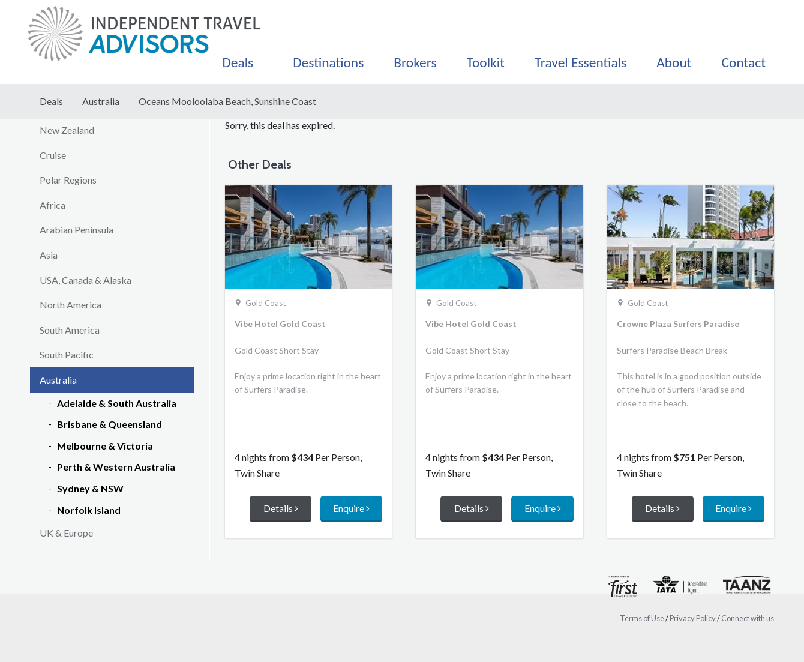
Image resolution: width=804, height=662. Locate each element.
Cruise (53, 155)
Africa (52, 205)
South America (70, 330)
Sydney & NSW (90, 488)
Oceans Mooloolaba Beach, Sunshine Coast (227, 101)
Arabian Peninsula (76, 229)
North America (70, 304)
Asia (49, 254)
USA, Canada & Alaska (85, 280)
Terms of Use (642, 618)
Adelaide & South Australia (116, 403)
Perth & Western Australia (116, 466)
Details (280, 508)
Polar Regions (68, 179)
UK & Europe (66, 532)
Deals (51, 101)
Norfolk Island (89, 510)
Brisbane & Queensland (109, 424)
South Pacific (67, 354)
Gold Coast (265, 303)
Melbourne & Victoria (105, 445)
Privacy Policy (693, 618)
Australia (100, 101)
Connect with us (747, 618)
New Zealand (67, 130)
